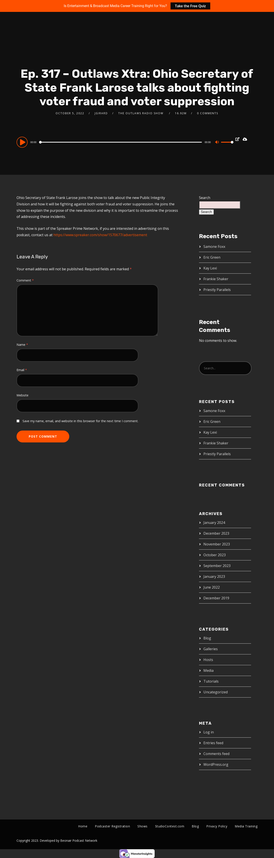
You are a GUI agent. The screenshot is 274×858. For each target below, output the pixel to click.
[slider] (121, 142)
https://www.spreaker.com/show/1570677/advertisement (100, 234)
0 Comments (207, 113)
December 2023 (216, 533)
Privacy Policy (216, 826)
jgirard (101, 113)
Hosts (208, 659)
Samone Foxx (214, 246)
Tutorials (211, 681)
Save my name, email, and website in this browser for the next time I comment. (80, 421)
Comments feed (216, 753)
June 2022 (211, 587)
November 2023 (216, 544)
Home (82, 826)
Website (22, 395)
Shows (142, 826)
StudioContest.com (169, 826)
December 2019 (216, 598)
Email (22, 370)
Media (208, 670)
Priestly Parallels (217, 289)
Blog (207, 638)
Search (204, 197)
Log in (208, 732)
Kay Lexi (210, 268)
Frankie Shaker (215, 278)
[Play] (22, 142)
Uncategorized (215, 692)
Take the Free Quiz (190, 6)
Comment (25, 280)
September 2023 (217, 565)
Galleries (210, 648)
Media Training (246, 826)
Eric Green (211, 257)
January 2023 (214, 576)
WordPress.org (215, 764)
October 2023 (214, 554)
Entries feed (213, 742)
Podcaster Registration (112, 826)
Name (22, 344)
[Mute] (217, 142)
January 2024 (214, 522)
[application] (125, 142)
